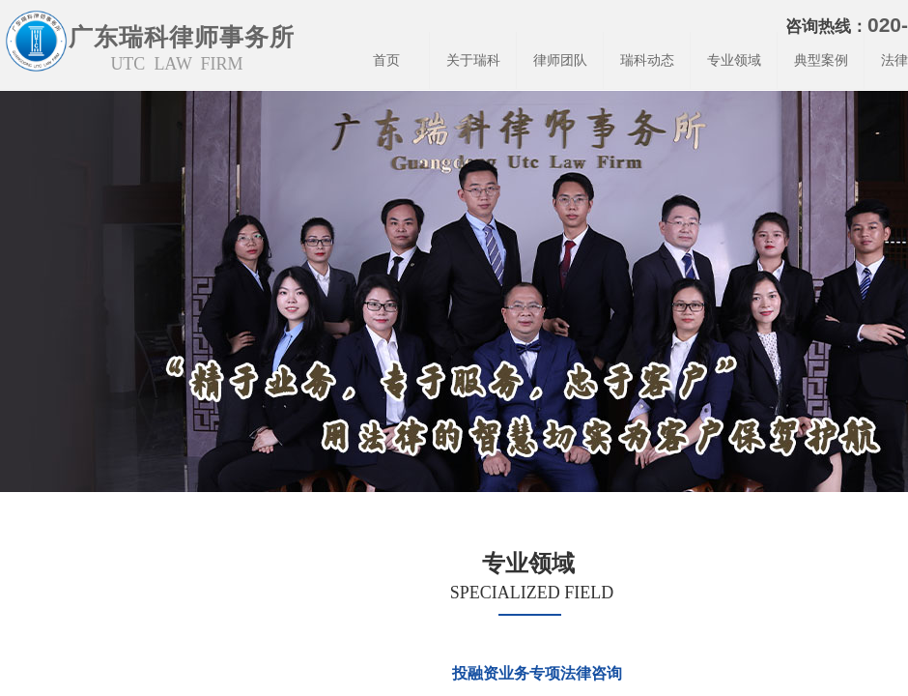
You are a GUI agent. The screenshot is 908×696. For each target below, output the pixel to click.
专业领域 (734, 60)
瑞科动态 (647, 60)
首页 (386, 60)
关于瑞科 (473, 60)
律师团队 (560, 60)
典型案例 (821, 60)
